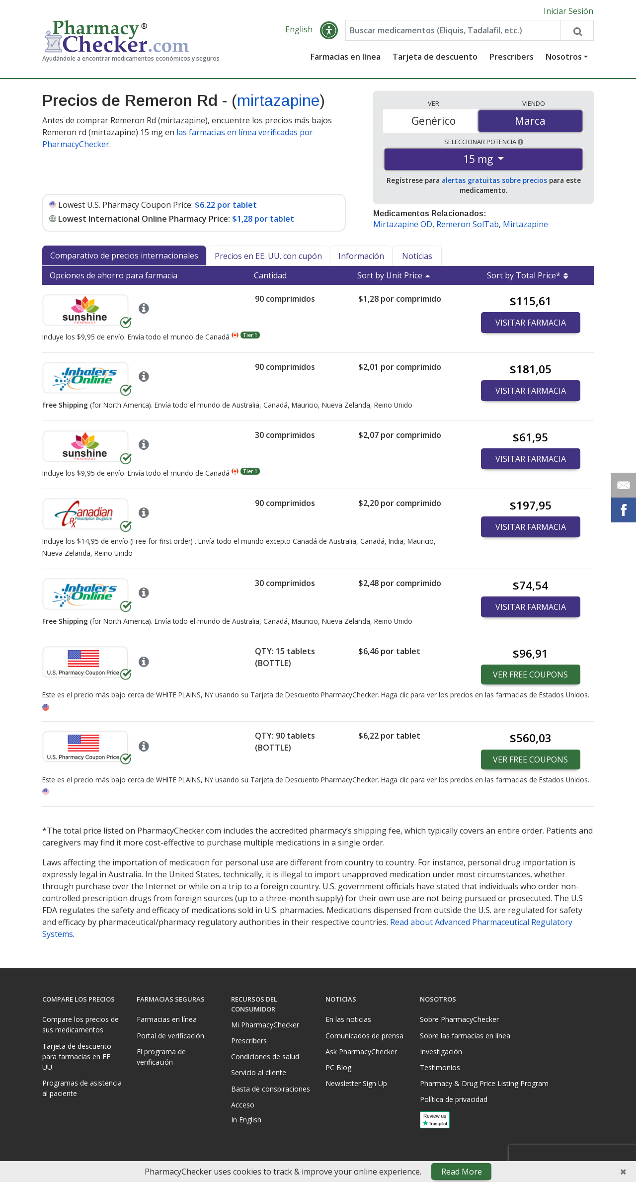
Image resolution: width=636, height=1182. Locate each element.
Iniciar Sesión (568, 10)
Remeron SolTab (467, 224)
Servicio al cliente (258, 1072)
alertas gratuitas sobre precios (494, 180)
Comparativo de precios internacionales (124, 255)
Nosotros (564, 57)
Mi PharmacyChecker (265, 1024)
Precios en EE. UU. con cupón (268, 256)
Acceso (242, 1104)
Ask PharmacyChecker (361, 1051)
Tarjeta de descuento (435, 57)
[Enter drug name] (453, 31)
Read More (461, 1171)
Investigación (441, 1051)
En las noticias (348, 1019)
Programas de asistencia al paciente (82, 1088)
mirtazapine (278, 101)
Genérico (433, 121)
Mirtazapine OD (402, 224)
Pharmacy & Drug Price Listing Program (484, 1083)
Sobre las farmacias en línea (465, 1035)
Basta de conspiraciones (270, 1089)
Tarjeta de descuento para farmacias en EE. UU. (77, 1056)
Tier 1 (250, 335)
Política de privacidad (453, 1099)
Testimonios (440, 1067)
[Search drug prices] (576, 31)
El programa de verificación (161, 1057)
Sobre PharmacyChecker (459, 1019)
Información (361, 256)
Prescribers (511, 57)
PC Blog (338, 1067)
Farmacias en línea (346, 57)
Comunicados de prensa (364, 1035)
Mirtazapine (525, 224)
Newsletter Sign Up (356, 1083)
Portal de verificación (170, 1035)
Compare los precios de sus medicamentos (80, 1024)
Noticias (417, 256)
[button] (329, 31)
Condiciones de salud (265, 1056)
